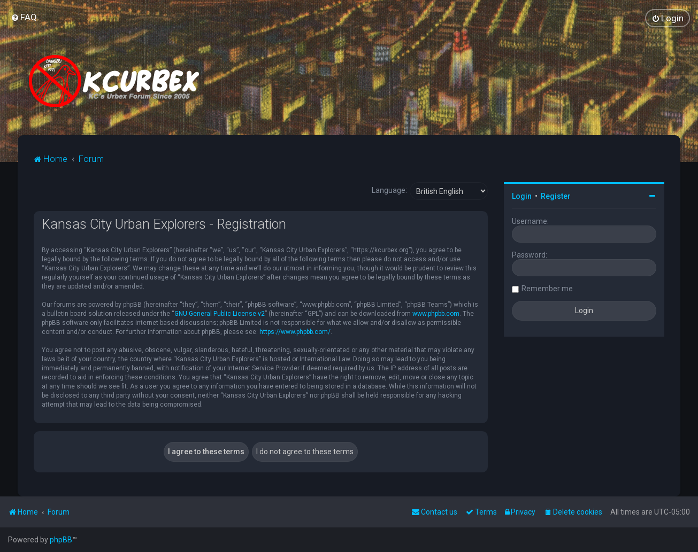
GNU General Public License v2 (219, 313)
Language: (389, 190)
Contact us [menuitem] (434, 512)
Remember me (547, 288)
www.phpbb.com (435, 313)
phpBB (61, 539)
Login (522, 196)
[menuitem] (24, 17)
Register (556, 196)
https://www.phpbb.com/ (295, 332)
